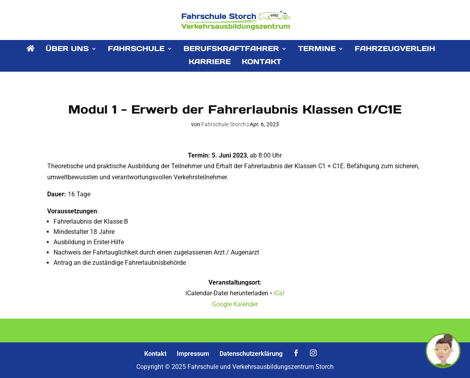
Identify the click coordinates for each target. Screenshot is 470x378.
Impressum (193, 353)
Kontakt (155, 353)
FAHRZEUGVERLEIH (395, 49)
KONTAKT (261, 62)
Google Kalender (235, 304)
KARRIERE (210, 62)
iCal (278, 293)
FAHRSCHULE (136, 49)
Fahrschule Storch (223, 124)
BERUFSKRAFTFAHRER (231, 49)
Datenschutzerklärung (251, 353)
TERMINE (317, 49)
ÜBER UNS (67, 49)
